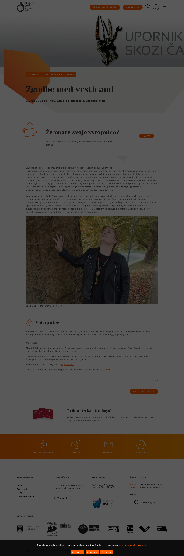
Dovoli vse (92, 552)
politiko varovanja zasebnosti (132, 545)
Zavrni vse (107, 552)
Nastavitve (77, 552)
